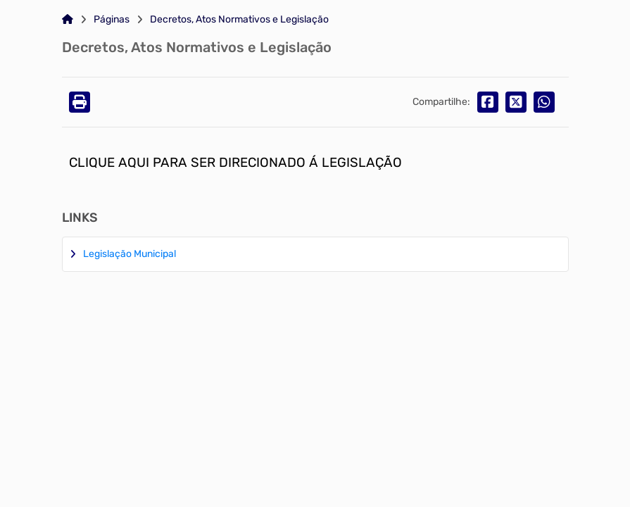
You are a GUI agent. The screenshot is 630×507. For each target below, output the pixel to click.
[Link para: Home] (67, 19)
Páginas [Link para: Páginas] (112, 19)
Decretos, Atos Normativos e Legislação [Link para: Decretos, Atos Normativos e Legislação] (239, 19)
